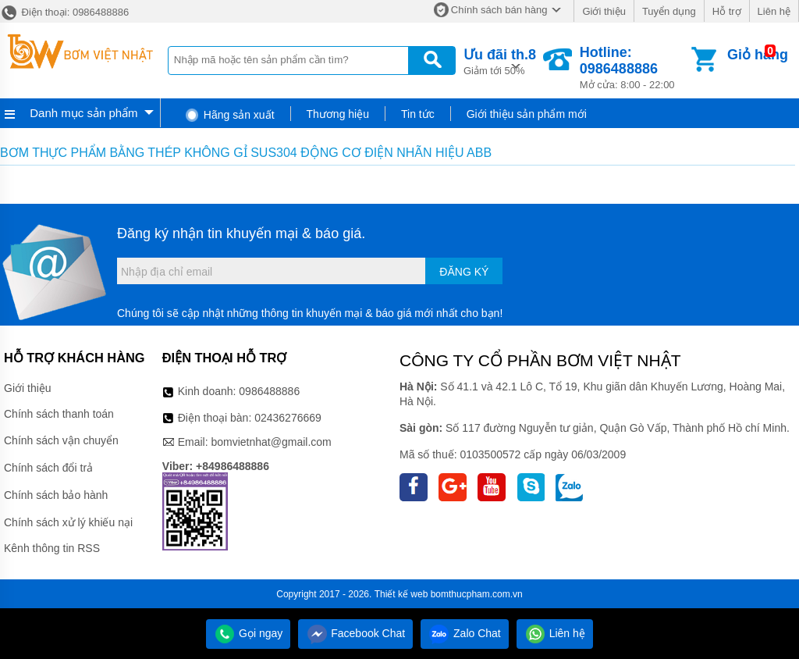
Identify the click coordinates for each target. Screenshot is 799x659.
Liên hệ (774, 11)
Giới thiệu (603, 11)
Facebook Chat (355, 633)
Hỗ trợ (726, 11)
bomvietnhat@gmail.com (271, 442)
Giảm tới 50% (499, 61)
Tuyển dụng (669, 11)
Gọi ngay (248, 633)
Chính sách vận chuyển (61, 440)
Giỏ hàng (757, 54)
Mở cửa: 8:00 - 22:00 (634, 68)
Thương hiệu (338, 114)
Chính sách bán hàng (499, 10)
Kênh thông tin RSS (52, 548)
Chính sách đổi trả (48, 467)
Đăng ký (463, 271)
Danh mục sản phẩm (83, 112)
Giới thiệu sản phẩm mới (527, 114)
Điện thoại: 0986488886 (64, 12)
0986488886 (269, 391)
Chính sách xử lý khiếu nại (68, 522)
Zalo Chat (464, 633)
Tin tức (418, 114)
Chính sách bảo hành (56, 495)
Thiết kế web (401, 594)
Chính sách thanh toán (59, 414)
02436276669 (287, 417)
